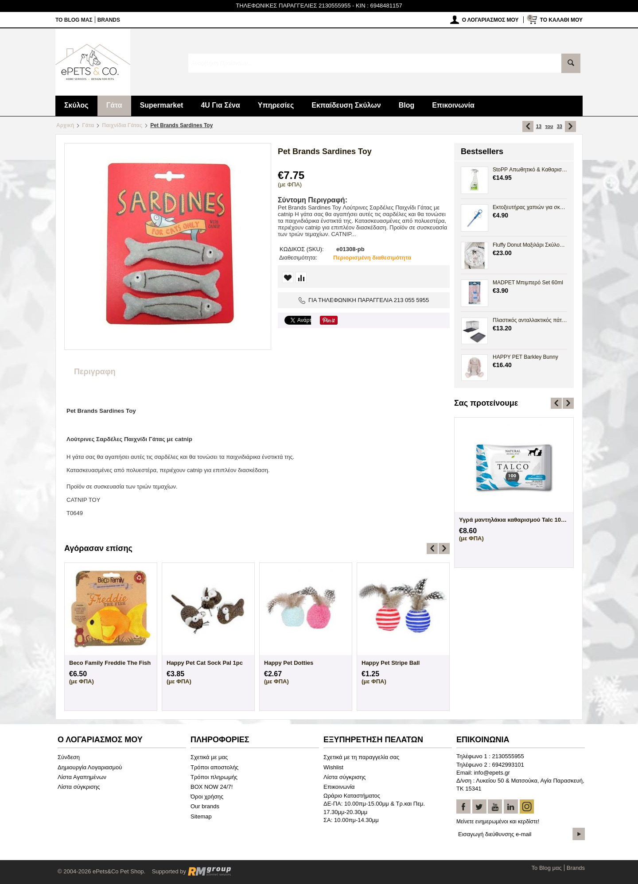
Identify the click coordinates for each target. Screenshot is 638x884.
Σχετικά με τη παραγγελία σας (361, 757)
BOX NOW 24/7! (212, 786)
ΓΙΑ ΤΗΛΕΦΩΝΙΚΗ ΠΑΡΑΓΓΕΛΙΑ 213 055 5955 (364, 300)
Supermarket (161, 105)
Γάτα (114, 105)
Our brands (205, 806)
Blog (407, 105)
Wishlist (333, 767)
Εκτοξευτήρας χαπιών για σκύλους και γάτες (530, 207)
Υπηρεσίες (276, 105)
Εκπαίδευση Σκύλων (346, 105)
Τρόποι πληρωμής (214, 777)
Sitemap (201, 816)
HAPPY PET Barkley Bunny (525, 357)
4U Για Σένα (220, 105)
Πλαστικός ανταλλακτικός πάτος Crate (530, 320)
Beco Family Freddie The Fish (110, 662)
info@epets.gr (492, 772)
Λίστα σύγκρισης (79, 786)
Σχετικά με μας (209, 757)
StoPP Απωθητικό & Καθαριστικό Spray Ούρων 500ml (530, 170)
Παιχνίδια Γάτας (122, 125)
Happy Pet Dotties (288, 662)
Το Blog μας (74, 20)
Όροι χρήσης (207, 796)
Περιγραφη (95, 371)
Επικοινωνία (453, 105)
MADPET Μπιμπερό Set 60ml (528, 282)
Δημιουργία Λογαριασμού (90, 767)
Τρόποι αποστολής (214, 767)
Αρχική (65, 125)
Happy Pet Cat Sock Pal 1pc (205, 662)
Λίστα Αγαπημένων (82, 777)
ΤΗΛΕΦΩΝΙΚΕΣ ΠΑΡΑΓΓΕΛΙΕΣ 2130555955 (293, 5)
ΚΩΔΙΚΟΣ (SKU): (302, 249)
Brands (108, 20)
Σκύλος (76, 105)
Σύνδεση (69, 757)
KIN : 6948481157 (379, 5)
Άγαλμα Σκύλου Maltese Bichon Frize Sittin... (514, 519)
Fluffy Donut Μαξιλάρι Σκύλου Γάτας (530, 245)
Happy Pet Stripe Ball (391, 662)
